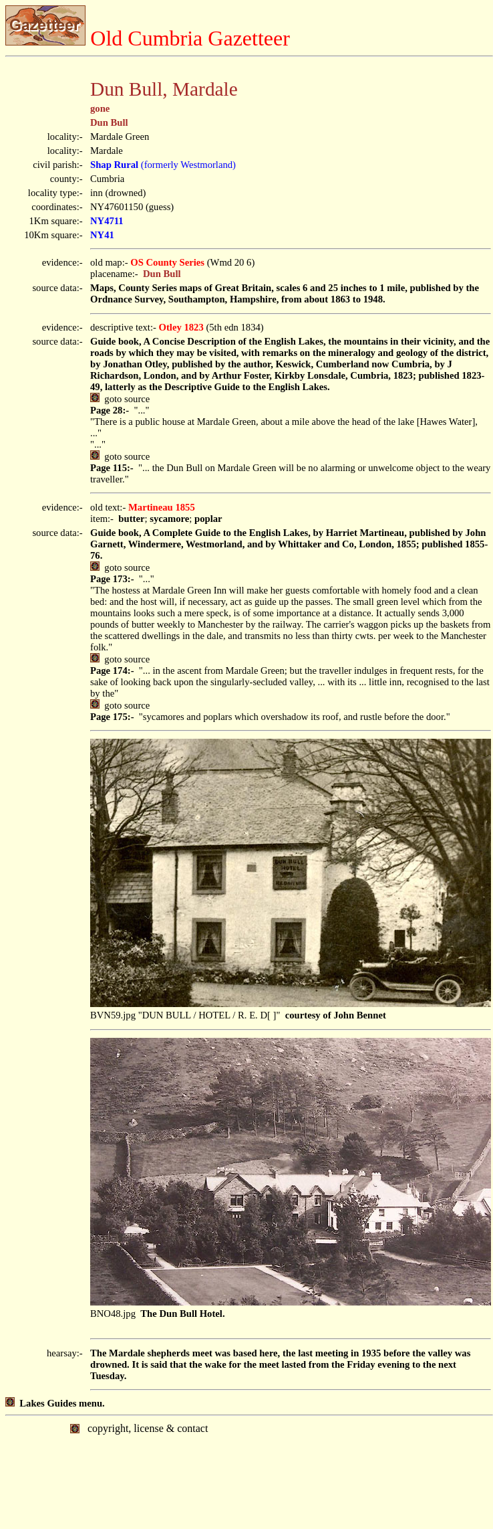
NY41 (102, 235)
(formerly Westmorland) (163, 164)
